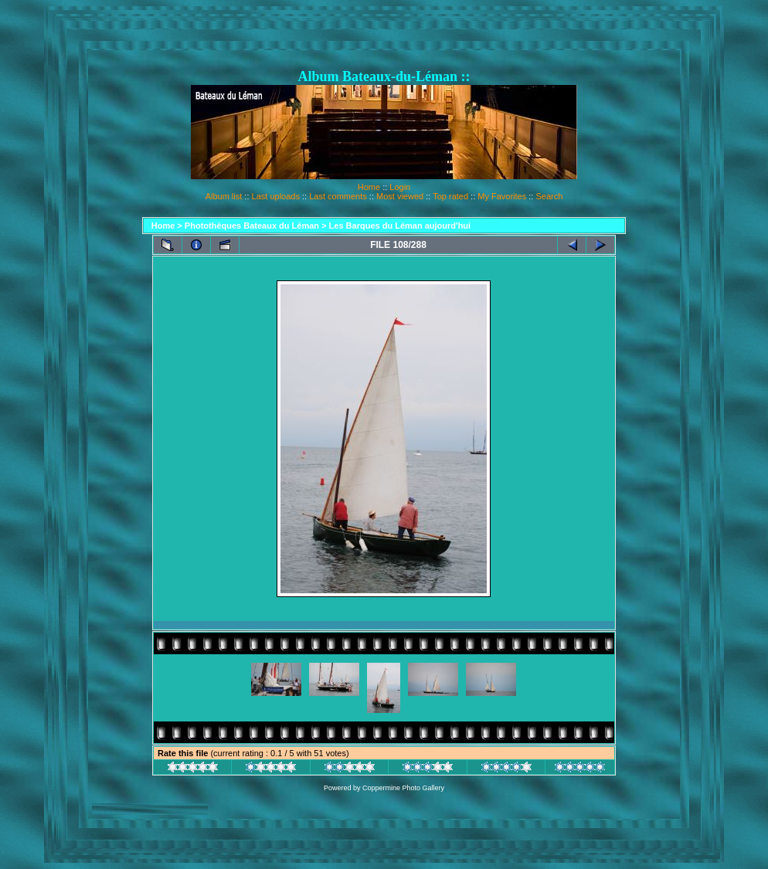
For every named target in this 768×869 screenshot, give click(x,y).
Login (399, 187)
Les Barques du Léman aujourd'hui (400, 225)
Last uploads (276, 196)
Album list (224, 196)
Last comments (338, 196)
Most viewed (399, 196)
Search (548, 196)
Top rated (450, 196)
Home (369, 187)
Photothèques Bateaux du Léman (252, 225)
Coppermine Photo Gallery (403, 788)
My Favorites (501, 196)
